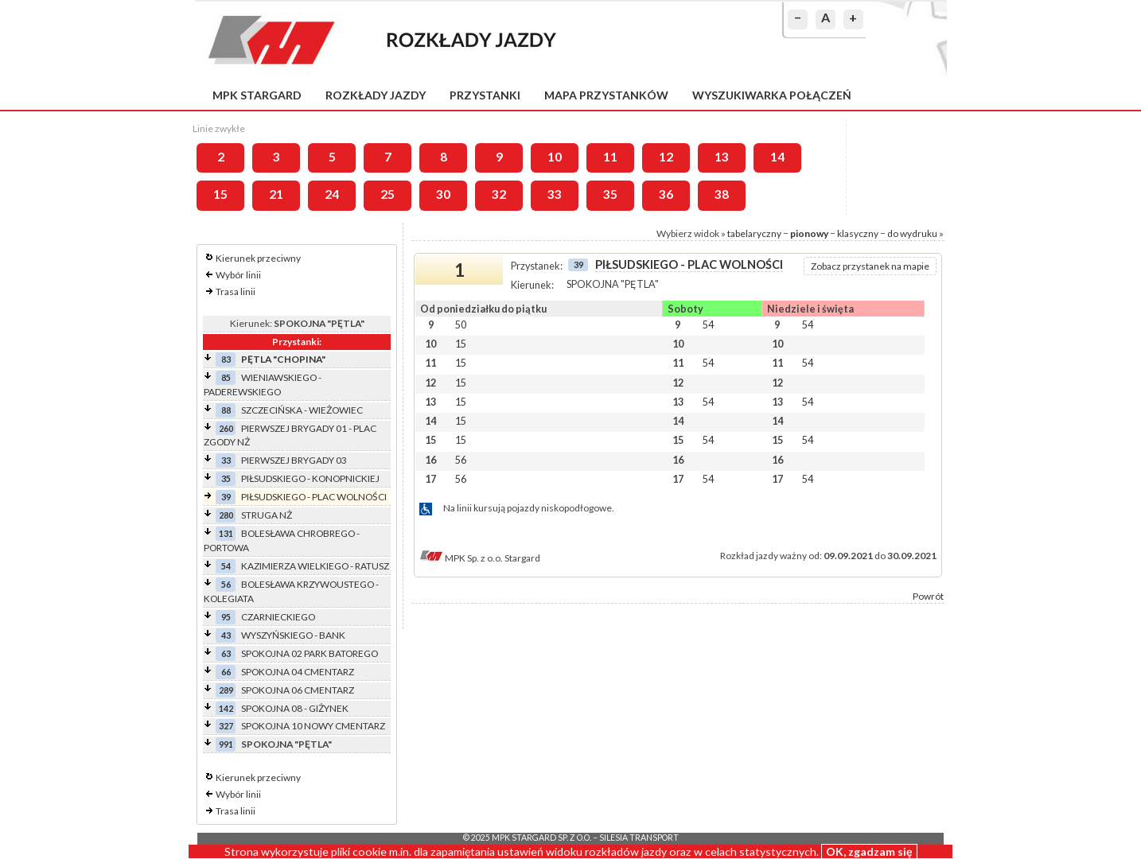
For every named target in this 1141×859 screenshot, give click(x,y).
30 (443, 194)
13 (722, 157)
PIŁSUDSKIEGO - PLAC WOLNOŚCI (314, 497)
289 (226, 690)
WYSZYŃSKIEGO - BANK (293, 635)
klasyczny (857, 233)
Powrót (928, 596)
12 (666, 157)
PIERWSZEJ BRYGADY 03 (294, 460)
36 (666, 194)
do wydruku (912, 233)
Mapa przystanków (606, 95)
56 (226, 584)
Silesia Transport (639, 837)
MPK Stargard (257, 95)
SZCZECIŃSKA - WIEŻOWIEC (302, 410)
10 (554, 157)
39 (226, 497)
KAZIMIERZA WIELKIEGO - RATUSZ (315, 566)
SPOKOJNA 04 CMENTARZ (297, 672)
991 (226, 744)
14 (777, 157)
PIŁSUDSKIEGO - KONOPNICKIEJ (310, 478)
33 (554, 194)
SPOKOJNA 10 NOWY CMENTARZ (313, 726)
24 (332, 194)
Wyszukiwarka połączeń (771, 95)
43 (226, 635)
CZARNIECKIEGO (278, 617)
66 (226, 672)
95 (226, 617)
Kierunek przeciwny (258, 258)
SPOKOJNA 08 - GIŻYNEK (295, 708)
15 (220, 194)
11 (610, 157)
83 (226, 359)
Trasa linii (235, 291)
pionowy (809, 233)
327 (226, 726)
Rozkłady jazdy (375, 95)
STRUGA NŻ (266, 515)
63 (226, 653)
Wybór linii (238, 275)
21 (276, 194)
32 (499, 194)
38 (722, 194)
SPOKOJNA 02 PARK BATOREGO (309, 653)
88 (226, 410)
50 (460, 324)
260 (226, 428)
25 (387, 194)
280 (226, 515)
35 (610, 194)
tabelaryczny (754, 233)
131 (226, 533)
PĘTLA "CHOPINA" (283, 359)
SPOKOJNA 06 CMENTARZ (297, 690)
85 (226, 377)
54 (226, 566)
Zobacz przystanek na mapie (870, 266)
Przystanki (485, 95)
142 (226, 708)
